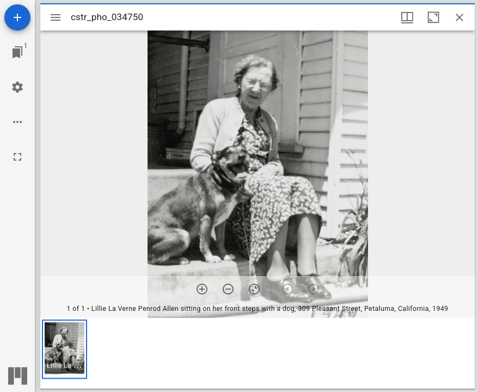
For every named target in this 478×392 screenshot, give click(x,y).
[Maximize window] (433, 17)
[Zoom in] (202, 289)
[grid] (257, 353)
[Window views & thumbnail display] (407, 17)
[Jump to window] (17, 52)
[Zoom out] (228, 289)
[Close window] (459, 17)
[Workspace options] (17, 122)
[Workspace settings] (17, 87)
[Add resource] (17, 17)
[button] (64, 349)
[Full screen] (17, 157)
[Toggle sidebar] (55, 17)
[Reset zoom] (254, 289)
